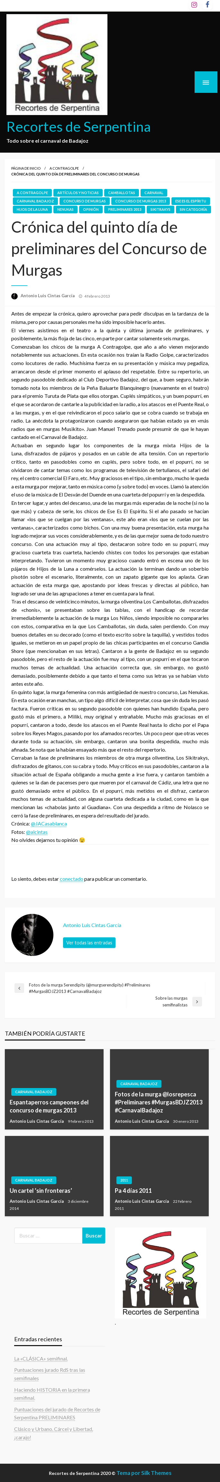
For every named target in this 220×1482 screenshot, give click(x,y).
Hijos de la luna (32, 209)
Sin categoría (193, 209)
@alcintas (37, 832)
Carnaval (153, 193)
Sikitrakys (160, 209)
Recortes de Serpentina (78, 126)
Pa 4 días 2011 (133, 1190)
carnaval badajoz (35, 201)
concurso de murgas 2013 (140, 201)
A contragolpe (64, 168)
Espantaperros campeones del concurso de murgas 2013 (49, 1106)
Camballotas (121, 193)
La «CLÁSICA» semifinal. (41, 1358)
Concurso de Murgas (84, 201)
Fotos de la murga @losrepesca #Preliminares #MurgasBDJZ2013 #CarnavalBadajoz (158, 1102)
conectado (71, 879)
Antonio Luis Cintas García (48, 295)
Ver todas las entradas (89, 942)
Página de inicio (26, 168)
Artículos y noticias (78, 193)
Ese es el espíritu (190, 201)
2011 (124, 1180)
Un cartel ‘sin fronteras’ (41, 1190)
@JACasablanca (49, 823)
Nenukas (65, 209)
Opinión (91, 209)
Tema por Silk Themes (143, 1472)
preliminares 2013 (124, 209)
